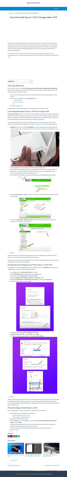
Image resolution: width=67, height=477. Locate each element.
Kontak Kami (33, 474)
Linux (28, 415)
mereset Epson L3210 (39, 124)
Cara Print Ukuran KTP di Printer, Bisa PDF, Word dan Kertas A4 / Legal (33, 455)
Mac (25, 415)
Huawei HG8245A (17, 100)
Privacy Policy (40, 474)
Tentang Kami (48, 474)
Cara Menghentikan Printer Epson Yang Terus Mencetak (50, 455)
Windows (22, 415)
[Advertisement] (33, 32)
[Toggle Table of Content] (30, 81)
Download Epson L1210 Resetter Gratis (47, 464)
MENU (56, 8)
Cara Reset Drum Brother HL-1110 (20, 464)
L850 (9, 57)
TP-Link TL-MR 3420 (18, 102)
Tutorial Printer (14, 460)
